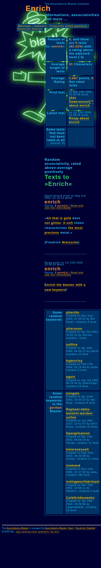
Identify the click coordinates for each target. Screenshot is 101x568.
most (78, 228)
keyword (59, 289)
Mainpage (24, 25)
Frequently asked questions (68, 25)
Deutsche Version (30, 28)
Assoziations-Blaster (18, 528)
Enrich (50, 284)
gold (67, 218)
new (48, 289)
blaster (68, 284)
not (47, 223)
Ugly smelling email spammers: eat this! (37, 532)
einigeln (72, 393)
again (70, 377)
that (55, 218)
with (79, 284)
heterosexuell (77, 449)
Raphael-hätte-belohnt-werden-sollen (79, 413)
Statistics (40, 25)
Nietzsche (70, 242)
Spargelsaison (78, 433)
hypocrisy (74, 360)
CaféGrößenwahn (80, 497)
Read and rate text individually (64, 206)
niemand (73, 465)
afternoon (74, 328)
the (70, 228)
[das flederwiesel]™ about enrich (81, 101)
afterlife (72, 312)
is (61, 218)
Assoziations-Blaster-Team (59, 528)
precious (52, 232)
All (48, 218)
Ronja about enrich (79, 120)
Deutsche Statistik (85, 528)
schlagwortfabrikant (83, 481)
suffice (72, 344)
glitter (56, 223)
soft (69, 223)
